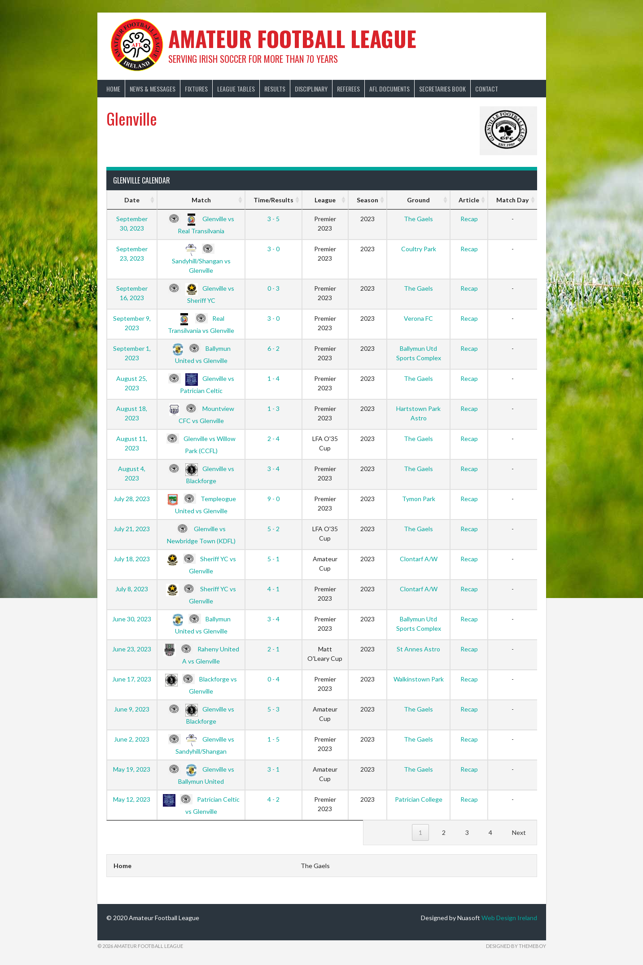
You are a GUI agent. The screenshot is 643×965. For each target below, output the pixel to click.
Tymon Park (418, 498)
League (325, 200)
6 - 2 (273, 348)
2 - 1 (273, 649)
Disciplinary (311, 88)
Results (274, 88)
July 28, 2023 (132, 498)
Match (201, 200)
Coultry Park (418, 249)
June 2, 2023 (131, 739)
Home (113, 88)
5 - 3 (273, 709)
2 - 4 (273, 438)
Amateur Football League (292, 38)
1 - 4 (273, 378)
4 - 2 (273, 799)
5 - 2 (273, 529)
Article (469, 200)
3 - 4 (273, 468)
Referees (348, 88)
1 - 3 (273, 408)
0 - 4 (273, 679)
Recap (469, 219)
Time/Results (273, 200)
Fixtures (196, 88)
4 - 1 (273, 589)
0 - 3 (273, 288)
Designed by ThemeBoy (516, 946)
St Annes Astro (418, 649)
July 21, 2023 (132, 529)
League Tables (236, 88)
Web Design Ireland (509, 917)
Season (367, 200)
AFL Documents (389, 88)
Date (132, 200)
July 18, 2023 (132, 559)
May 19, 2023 (131, 769)
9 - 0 (273, 498)
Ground (418, 200)
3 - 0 (273, 249)
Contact (486, 88)
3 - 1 (273, 769)
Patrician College (418, 799)
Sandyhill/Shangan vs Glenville (201, 259)
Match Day (512, 200)
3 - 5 (273, 219)
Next (519, 832)
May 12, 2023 (131, 799)
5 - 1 (273, 559)
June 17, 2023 (131, 679)
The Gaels (418, 219)
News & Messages (152, 88)
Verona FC (418, 318)
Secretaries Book (442, 88)
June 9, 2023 (131, 709)
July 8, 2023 (131, 589)
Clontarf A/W (418, 559)
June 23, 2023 (131, 649)
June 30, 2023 (131, 619)
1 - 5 (273, 739)
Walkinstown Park (419, 679)
